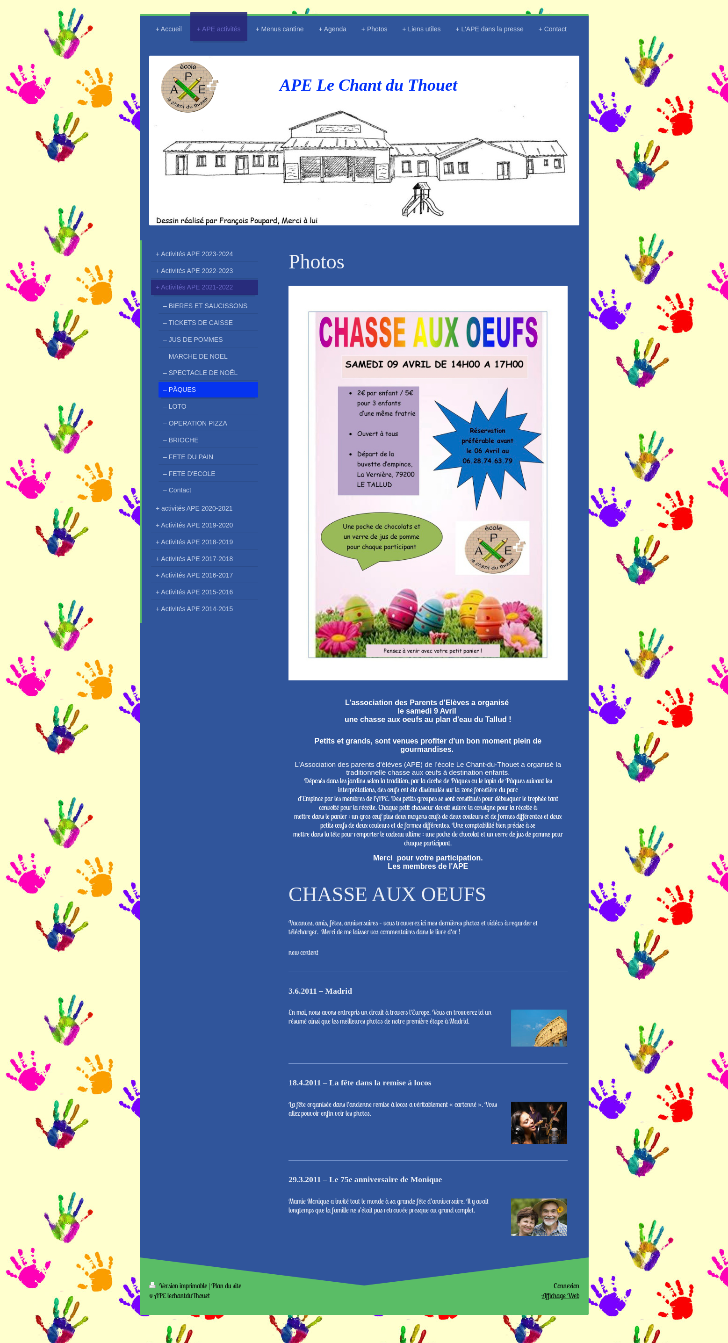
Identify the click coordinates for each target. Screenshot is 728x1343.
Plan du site (226, 1285)
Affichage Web (560, 1295)
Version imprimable (179, 1285)
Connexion (566, 1285)
